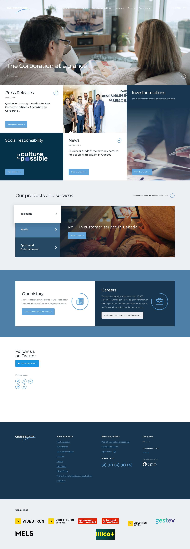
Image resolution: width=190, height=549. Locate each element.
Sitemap (146, 452)
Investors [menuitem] (119, 8)
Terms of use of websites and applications (74, 476)
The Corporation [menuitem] (63, 8)
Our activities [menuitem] (81, 8)
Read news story (78, 172)
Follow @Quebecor (27, 363)
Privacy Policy (62, 471)
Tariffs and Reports (110, 446)
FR (172, 8)
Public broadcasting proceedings (116, 442)
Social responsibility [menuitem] (101, 8)
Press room (61, 466)
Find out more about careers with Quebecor (121, 315)
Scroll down (12, 76)
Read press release (15, 124)
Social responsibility (65, 451)
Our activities (62, 446)
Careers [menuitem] (131, 8)
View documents (141, 172)
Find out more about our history (38, 311)
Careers (60, 461)
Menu (180, 8)
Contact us (61, 481)
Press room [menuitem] (144, 8)
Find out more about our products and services (154, 195)
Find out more (14, 172)
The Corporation (63, 442)
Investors (60, 456)
